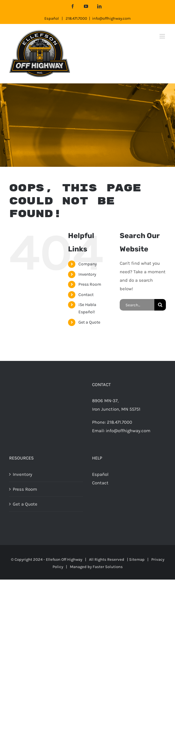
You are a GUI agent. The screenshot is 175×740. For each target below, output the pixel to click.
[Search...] (137, 305)
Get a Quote (89, 322)
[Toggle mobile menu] (163, 36)
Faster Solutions (108, 566)
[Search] (160, 305)
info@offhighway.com (111, 18)
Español (51, 18)
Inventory (87, 274)
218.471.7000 (76, 18)
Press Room (89, 284)
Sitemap (137, 559)
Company (87, 264)
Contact (86, 294)
